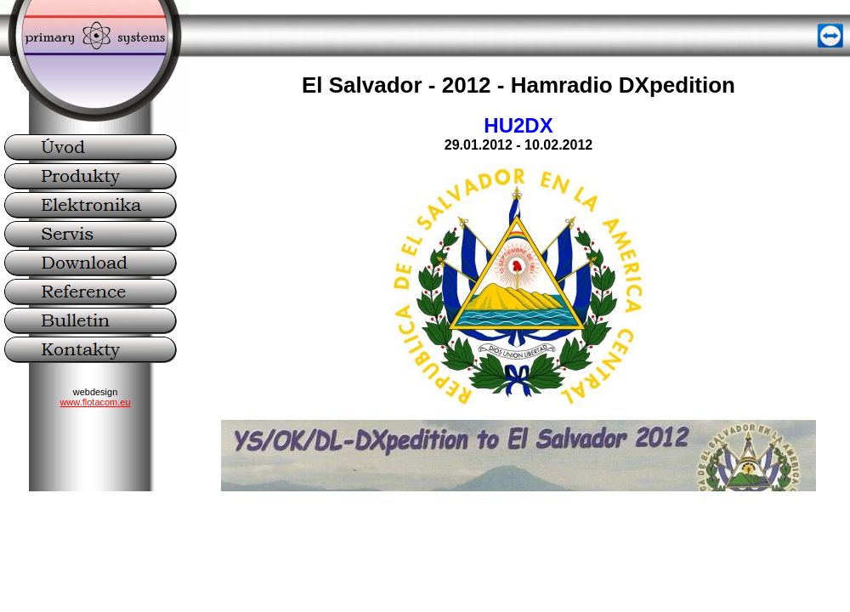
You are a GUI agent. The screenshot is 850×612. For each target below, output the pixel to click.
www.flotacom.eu (95, 402)
